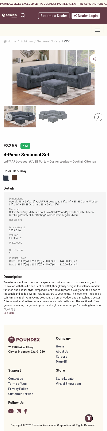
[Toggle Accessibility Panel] (89, 418)
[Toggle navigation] (97, 30)
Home (10, 41)
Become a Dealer (54, 16)
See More (9, 312)
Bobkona (26, 41)
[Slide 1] (53, 116)
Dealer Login (86, 16)
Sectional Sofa (47, 41)
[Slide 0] (20, 116)
